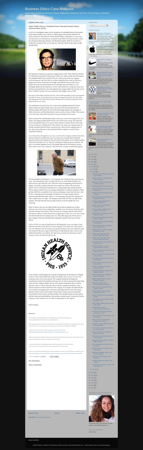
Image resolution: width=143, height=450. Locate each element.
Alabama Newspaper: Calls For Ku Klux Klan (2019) (102, 353)
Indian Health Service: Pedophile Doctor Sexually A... (101, 275)
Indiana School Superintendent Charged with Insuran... (101, 320)
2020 (92, 162)
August (94, 166)
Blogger (107, 445)
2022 (92, 157)
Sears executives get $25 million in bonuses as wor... (102, 287)
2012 (92, 387)
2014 (92, 382)
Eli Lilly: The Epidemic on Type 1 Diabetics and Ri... (101, 267)
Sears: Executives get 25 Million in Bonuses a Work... (102, 332)
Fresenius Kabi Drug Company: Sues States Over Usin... (103, 250)
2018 (92, 372)
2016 (92, 377)
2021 (92, 159)
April (93, 171)
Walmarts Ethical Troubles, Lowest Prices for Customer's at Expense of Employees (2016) (105, 75)
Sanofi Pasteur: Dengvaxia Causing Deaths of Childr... (102, 214)
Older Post (80, 413)
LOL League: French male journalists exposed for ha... (102, 299)
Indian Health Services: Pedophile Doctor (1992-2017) (102, 226)
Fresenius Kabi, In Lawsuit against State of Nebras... (102, 178)
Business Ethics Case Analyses (49, 9)
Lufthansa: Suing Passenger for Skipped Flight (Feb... (101, 201)
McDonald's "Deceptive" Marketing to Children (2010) (105, 34)
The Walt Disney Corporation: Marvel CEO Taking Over (105, 127)
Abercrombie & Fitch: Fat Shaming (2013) (104, 140)
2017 (92, 375)
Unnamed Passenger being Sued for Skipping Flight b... (102, 271)
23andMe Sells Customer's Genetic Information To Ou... (102, 230)
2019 (92, 164)
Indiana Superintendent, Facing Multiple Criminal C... (101, 279)
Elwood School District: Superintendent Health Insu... (101, 308)
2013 (92, 385)
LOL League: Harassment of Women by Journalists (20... (102, 328)
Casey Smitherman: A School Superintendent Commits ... (100, 246)
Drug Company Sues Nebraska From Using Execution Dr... (103, 197)
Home (57, 413)
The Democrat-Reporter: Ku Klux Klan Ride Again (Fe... (103, 365)
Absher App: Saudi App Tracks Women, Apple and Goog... (101, 238)
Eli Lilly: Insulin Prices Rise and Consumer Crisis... (101, 205)
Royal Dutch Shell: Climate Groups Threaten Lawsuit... (102, 182)
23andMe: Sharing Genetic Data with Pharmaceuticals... (102, 324)
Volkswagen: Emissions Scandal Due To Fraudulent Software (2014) (105, 88)
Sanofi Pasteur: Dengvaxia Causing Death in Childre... (102, 218)
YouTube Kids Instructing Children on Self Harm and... (103, 242)
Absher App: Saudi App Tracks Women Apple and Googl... (101, 234)
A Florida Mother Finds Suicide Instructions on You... (101, 291)
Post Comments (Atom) (43, 417)
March (94, 369)
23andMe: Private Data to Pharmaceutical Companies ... (101, 283)
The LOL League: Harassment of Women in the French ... (101, 209)
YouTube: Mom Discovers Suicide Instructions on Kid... (102, 312)
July (93, 169)
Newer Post (33, 413)
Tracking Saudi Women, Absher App (102, 186)
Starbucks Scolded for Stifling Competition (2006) (105, 114)
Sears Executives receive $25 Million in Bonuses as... (102, 222)
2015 (92, 380)
